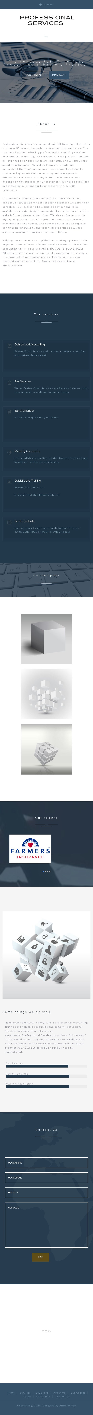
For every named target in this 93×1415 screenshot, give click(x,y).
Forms (27, 1396)
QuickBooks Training (27, 480)
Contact (59, 75)
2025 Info (34, 75)
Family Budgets (24, 521)
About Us (60, 1392)
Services (25, 1392)
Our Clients (78, 1392)
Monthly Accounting (27, 451)
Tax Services (22, 381)
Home (11, 1392)
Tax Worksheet (24, 410)
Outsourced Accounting (29, 344)
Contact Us (62, 1396)
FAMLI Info (43, 1396)
